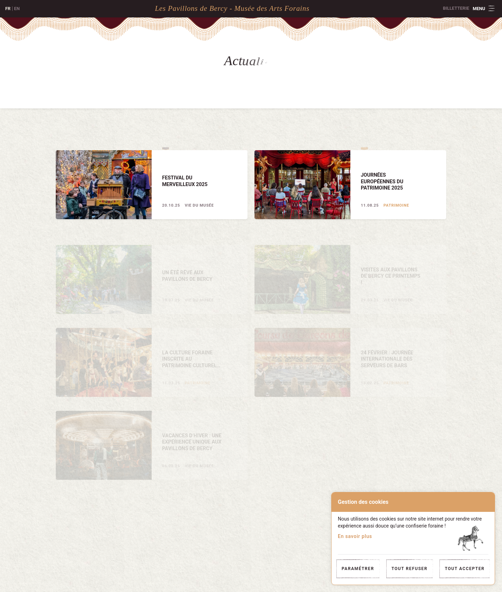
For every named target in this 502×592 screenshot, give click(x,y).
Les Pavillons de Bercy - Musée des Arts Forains (232, 8)
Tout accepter (464, 568)
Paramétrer (358, 568)
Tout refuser (409, 568)
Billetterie (456, 8)
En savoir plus (355, 536)
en (17, 8)
